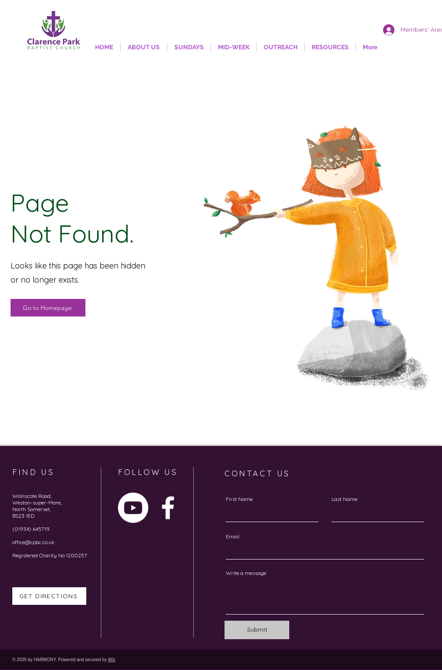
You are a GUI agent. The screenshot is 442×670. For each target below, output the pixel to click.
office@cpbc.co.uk (33, 542)
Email (232, 536)
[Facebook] (168, 508)
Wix (111, 659)
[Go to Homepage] (48, 308)
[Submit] (257, 630)
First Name (239, 499)
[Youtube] (133, 508)
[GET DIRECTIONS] (49, 596)
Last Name (344, 499)
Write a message (246, 573)
